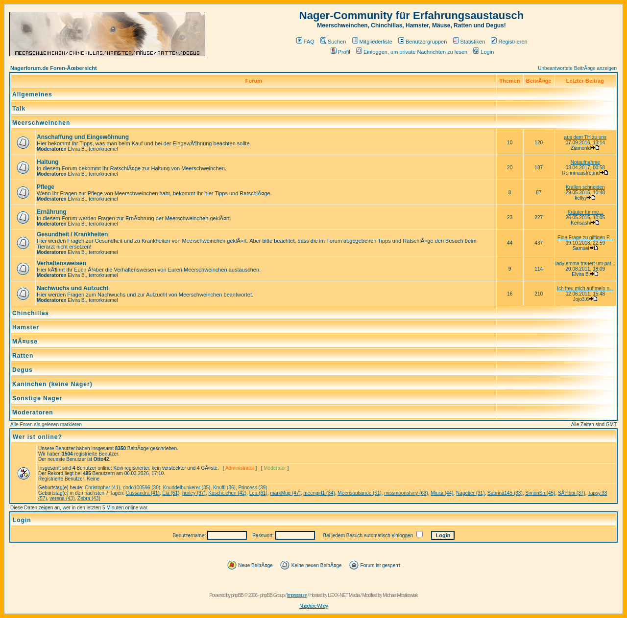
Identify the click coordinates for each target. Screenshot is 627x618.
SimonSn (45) (540, 493)
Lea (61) (258, 493)
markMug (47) (285, 493)
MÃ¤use (25, 341)
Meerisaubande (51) (360, 493)
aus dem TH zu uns (585, 137)
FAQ (305, 42)
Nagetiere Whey (313, 606)
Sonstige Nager (37, 398)
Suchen (333, 42)
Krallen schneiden (585, 187)
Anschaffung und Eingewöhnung (83, 137)
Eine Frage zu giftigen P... (585, 237)
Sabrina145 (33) (505, 493)
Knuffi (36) (224, 487)
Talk (18, 108)
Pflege (45, 186)
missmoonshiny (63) (406, 493)
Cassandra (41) (143, 493)
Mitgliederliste (372, 42)
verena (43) (61, 498)
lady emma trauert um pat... (585, 263)
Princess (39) (252, 487)
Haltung (48, 162)
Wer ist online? (37, 437)
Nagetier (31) (470, 493)
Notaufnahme (585, 162)
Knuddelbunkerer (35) (187, 487)
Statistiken (469, 42)
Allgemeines (32, 94)
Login (483, 52)
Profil (340, 52)
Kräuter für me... (585, 212)
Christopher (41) (102, 487)
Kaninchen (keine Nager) (52, 384)
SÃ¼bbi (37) (571, 493)
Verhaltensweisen (61, 263)
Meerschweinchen (41, 122)
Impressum (297, 595)
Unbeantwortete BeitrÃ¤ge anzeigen (577, 68)
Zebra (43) (88, 498)
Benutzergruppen (422, 42)
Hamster (25, 327)
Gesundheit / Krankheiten (72, 234)
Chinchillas (30, 313)
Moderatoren (32, 412)
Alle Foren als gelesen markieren (46, 424)
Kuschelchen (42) (227, 493)
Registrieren (509, 42)
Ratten (22, 355)
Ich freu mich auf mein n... (585, 288)
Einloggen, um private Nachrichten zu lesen (411, 52)
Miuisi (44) (442, 493)
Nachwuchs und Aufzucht (72, 288)
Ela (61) (170, 493)
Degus (22, 369)
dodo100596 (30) (141, 487)
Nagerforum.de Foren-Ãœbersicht (53, 68)
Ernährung (52, 211)
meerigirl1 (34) (319, 493)
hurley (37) (194, 493)
